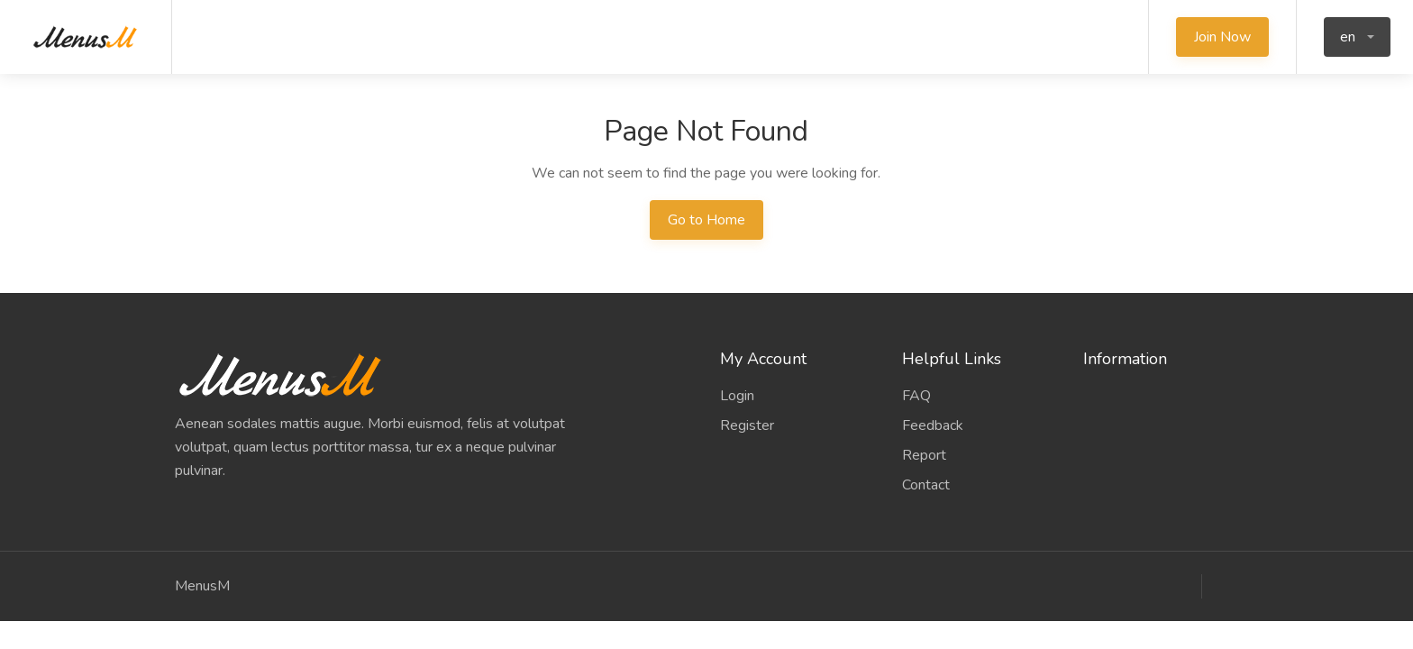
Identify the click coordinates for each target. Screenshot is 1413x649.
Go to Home (706, 220)
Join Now (1222, 37)
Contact (926, 485)
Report (924, 455)
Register (747, 425)
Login (737, 396)
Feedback (932, 425)
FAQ (916, 396)
